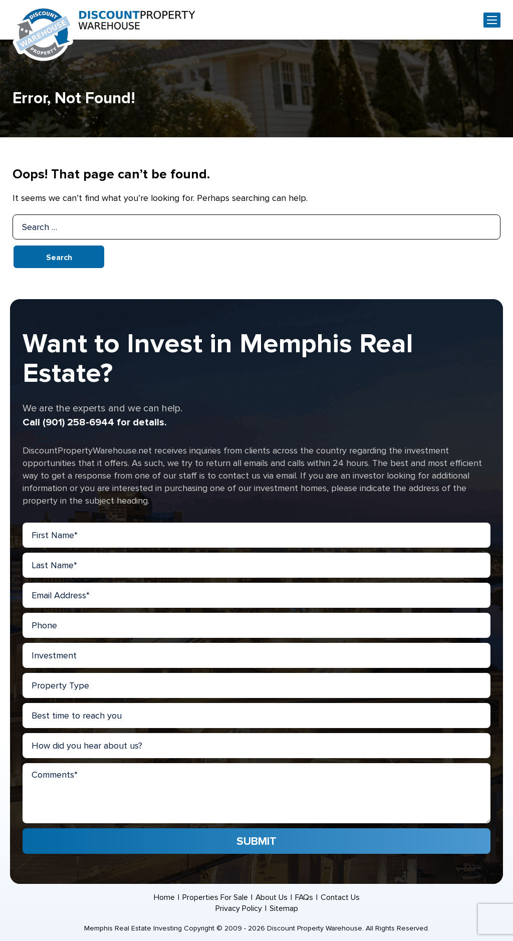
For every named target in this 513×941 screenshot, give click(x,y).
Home (163, 897)
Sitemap (284, 908)
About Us (271, 897)
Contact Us (340, 897)
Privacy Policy (238, 908)
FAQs (304, 897)
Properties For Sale (214, 897)
